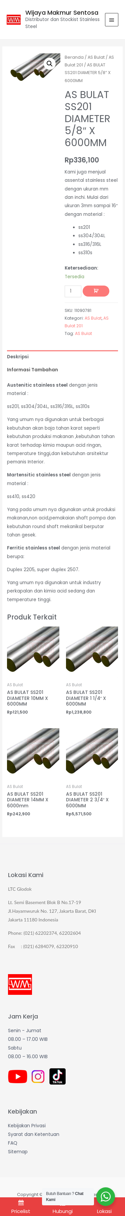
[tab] (62, 356)
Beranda (74, 57)
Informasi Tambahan (32, 370)
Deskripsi (18, 357)
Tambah (96, 291)
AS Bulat (96, 57)
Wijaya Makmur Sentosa (61, 12)
